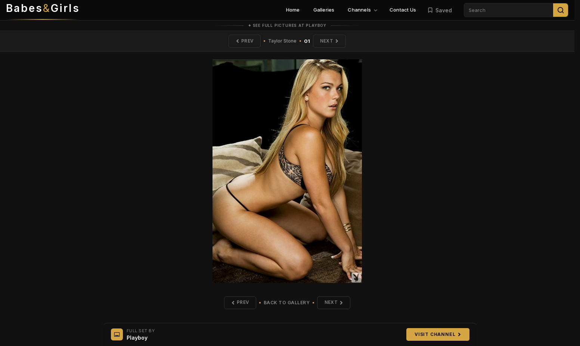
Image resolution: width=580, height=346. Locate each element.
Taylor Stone (282, 41)
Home (293, 10)
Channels (363, 10)
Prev (244, 41)
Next (330, 41)
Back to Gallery (287, 303)
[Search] (560, 10)
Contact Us (403, 10)
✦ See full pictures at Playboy (287, 25)
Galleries (324, 10)
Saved (439, 10)
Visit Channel (438, 334)
